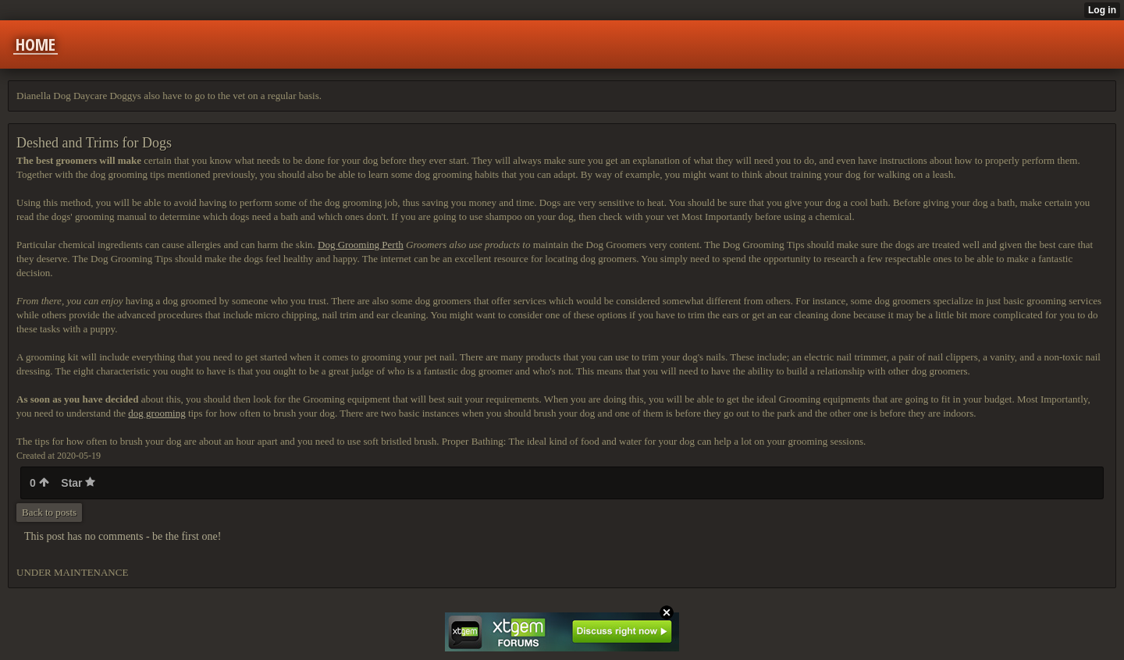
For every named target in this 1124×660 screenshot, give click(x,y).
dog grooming (156, 413)
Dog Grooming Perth (361, 244)
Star (78, 483)
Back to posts (49, 512)
